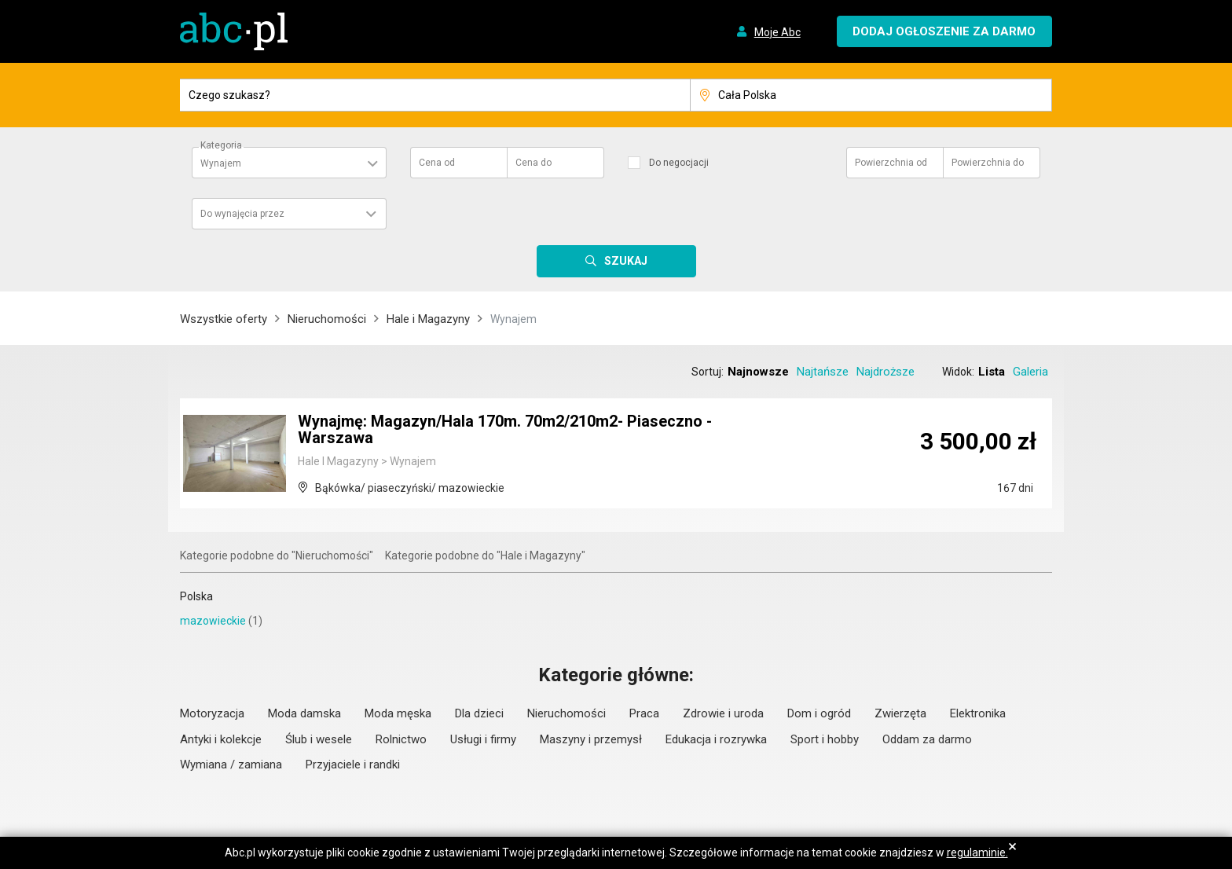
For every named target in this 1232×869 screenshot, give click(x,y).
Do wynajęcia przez (242, 213)
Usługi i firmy (483, 739)
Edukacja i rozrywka (716, 739)
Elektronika (978, 713)
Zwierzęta (900, 713)
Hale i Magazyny (428, 319)
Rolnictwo (401, 739)
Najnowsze (758, 372)
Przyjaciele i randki (353, 764)
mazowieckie (213, 620)
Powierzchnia (891, 162)
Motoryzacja (212, 713)
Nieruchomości (327, 319)
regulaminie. (977, 852)
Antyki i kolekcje (221, 739)
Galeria (1030, 372)
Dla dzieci (479, 713)
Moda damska (304, 713)
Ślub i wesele (318, 739)
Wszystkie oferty (223, 319)
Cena (437, 162)
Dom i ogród (819, 713)
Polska (196, 596)
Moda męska (398, 713)
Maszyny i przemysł (591, 739)
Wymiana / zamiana (231, 764)
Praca (644, 713)
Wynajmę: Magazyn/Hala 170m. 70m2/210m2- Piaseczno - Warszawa (505, 430)
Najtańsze (823, 372)
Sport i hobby (824, 739)
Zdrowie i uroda (723, 713)
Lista (991, 372)
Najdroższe (885, 372)
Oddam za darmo (927, 739)
